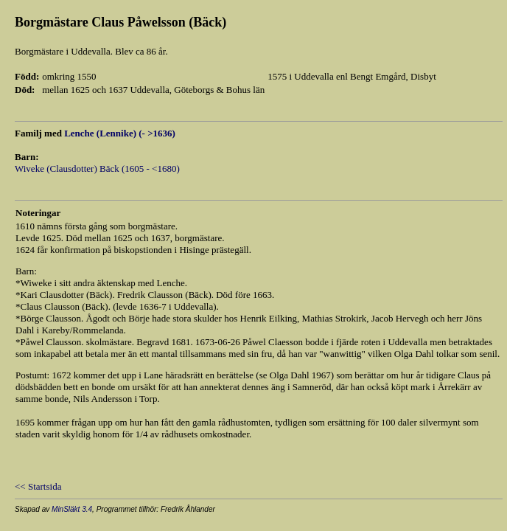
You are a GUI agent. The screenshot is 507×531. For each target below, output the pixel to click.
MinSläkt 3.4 (72, 509)
